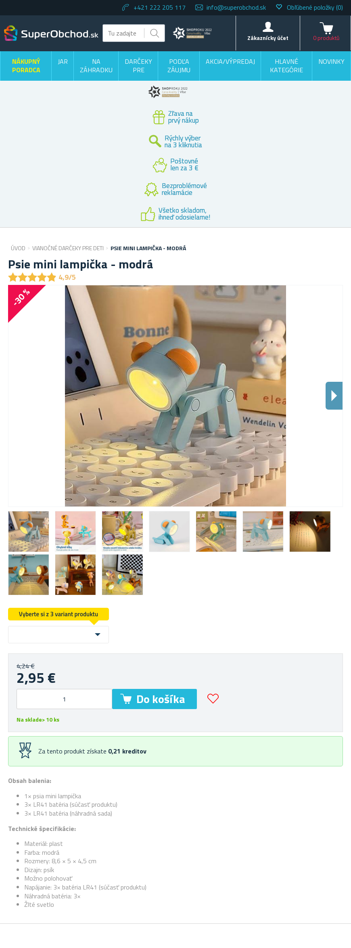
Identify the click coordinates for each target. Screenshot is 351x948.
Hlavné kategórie (286, 66)
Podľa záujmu (178, 66)
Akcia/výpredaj (230, 61)
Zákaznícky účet (267, 37)
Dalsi (334, 396)
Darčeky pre (138, 66)
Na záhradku (96, 66)
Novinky (331, 61)
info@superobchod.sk (236, 7)
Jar (63, 61)
